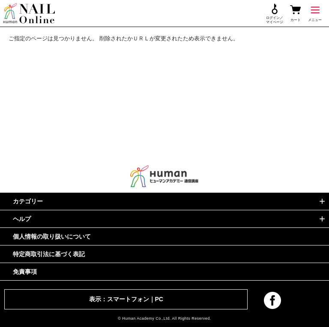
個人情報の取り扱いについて (52, 236)
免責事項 (25, 271)
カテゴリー (28, 201)
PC (159, 299)
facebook (272, 300)
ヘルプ (22, 218)
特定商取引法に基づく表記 (49, 254)
